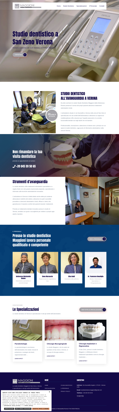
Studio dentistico (68, 6)
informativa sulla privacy (12, 405)
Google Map (80, 396)
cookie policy (28, 405)
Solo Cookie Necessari (23, 409)
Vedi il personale (98, 239)
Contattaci (21, 54)
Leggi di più (19, 358)
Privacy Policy (65, 391)
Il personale (93, 6)
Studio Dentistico (66, 385)
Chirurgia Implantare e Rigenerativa (88, 345)
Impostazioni (9, 409)
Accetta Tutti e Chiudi (41, 409)
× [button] (49, 392)
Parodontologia (21, 344)
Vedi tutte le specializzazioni (93, 309)
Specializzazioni (81, 6)
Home (59, 6)
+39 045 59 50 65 (24, 166)
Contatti (101, 6)
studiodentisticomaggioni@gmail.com (91, 390)
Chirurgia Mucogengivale (57, 344)
